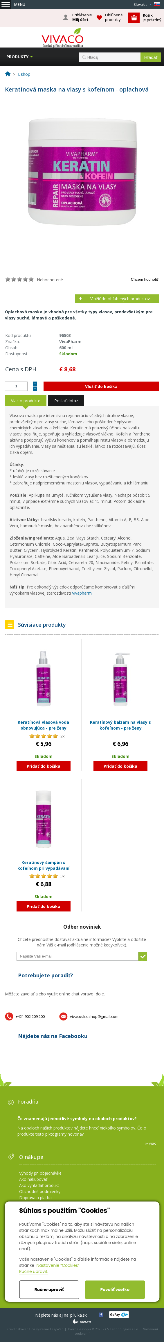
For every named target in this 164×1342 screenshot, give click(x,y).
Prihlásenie (82, 17)
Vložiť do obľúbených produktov (120, 298)
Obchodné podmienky (39, 1191)
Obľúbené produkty (114, 17)
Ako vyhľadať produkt (39, 1185)
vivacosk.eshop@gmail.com (94, 1016)
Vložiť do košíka (101, 386)
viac (152, 1143)
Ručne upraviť (49, 1289)
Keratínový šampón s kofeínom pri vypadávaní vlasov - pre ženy (43, 868)
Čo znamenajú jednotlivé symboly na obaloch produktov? (77, 1118)
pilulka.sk (78, 1315)
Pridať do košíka (43, 766)
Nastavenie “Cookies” (58, 1265)
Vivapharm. (82, 593)
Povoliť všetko (114, 1289)
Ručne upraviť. (33, 1271)
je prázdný (152, 17)
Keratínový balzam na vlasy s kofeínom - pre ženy (120, 725)
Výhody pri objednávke (40, 1173)
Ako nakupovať (33, 1179)
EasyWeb (57, 1329)
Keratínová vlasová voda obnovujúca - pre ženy (43, 725)
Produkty (17, 56)
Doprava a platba (35, 1197)
